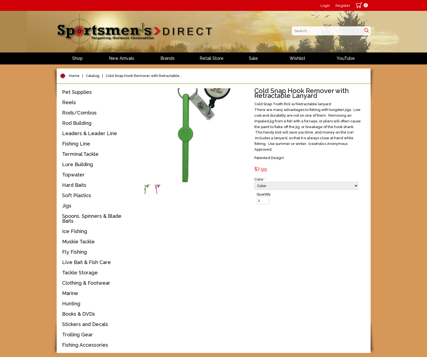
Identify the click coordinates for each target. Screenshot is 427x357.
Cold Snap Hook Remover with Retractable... (144, 75)
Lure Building (77, 164)
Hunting (71, 303)
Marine (70, 293)
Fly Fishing (74, 252)
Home (74, 75)
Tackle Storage (80, 272)
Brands (167, 58)
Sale (253, 58)
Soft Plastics (76, 195)
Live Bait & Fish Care (86, 262)
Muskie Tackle (78, 241)
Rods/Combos (79, 113)
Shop (77, 58)
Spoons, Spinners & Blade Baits (91, 218)
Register (342, 5)
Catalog (92, 75)
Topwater (73, 175)
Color (260, 179)
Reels (69, 102)
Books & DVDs (78, 314)
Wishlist (297, 58)
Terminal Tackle (80, 154)
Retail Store (212, 58)
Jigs (66, 206)
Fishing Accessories (85, 345)
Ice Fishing (74, 231)
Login (325, 5)
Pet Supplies (77, 92)
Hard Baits (74, 185)
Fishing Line (76, 144)
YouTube (346, 58)
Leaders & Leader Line (89, 133)
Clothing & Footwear (86, 283)
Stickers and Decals (85, 324)
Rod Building (76, 123)
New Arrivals (121, 58)
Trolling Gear (77, 334)
